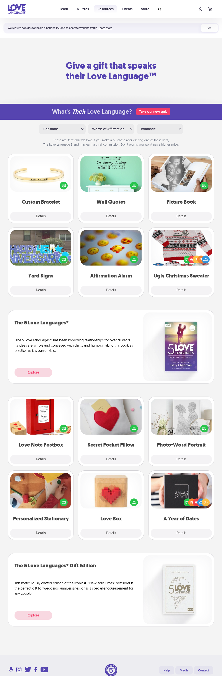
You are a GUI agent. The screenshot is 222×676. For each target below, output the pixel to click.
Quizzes (83, 9)
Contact (203, 670)
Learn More (105, 28)
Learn (64, 9)
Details (41, 216)
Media (184, 670)
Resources (106, 9)
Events (127, 9)
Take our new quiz (153, 111)
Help (166, 670)
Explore (33, 372)
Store (145, 9)
